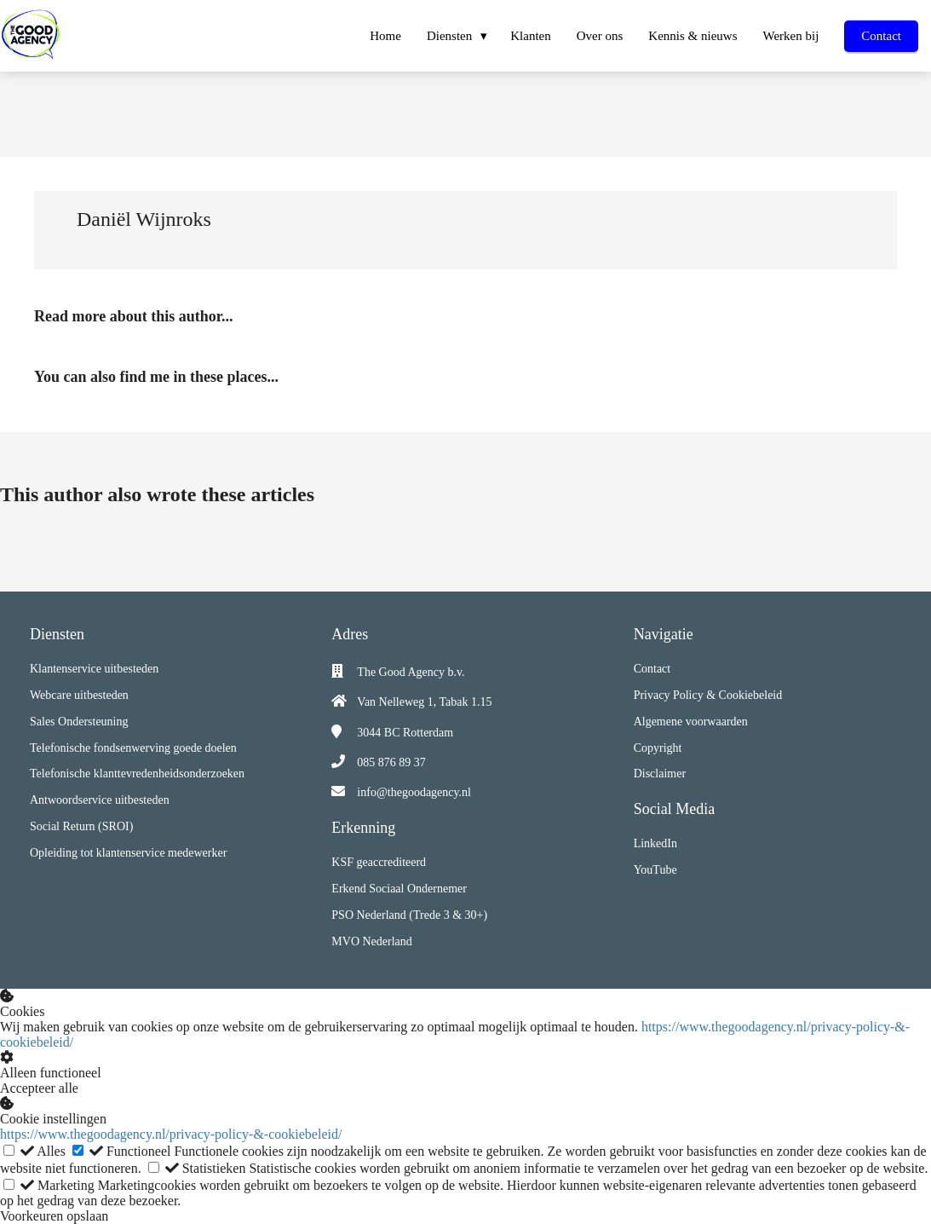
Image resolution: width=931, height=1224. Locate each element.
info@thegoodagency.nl (414, 792)
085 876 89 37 (391, 762)
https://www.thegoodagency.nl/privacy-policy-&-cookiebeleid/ (171, 1134)
